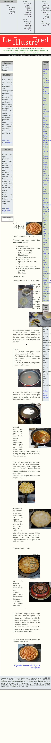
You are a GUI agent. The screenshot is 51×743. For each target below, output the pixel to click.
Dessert (46, 69)
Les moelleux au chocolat (46, 195)
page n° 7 (46, 25)
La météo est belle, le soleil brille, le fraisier (46, 233)
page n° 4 (46, 9)
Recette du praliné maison (45, 161)
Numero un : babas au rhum (46, 185)
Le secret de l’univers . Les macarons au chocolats (46, 79)
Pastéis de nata (45, 144)
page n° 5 (46, 12)
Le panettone (46, 115)
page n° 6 (46, 18)
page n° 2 (12, 13)
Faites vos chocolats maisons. (46, 246)
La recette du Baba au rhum (46, 93)
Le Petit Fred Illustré (25, 41)
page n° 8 (28, 5)
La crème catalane (45, 263)
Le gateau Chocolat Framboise (46, 175)
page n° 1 (12, 9)
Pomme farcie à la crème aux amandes (46, 211)
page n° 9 (28, 9)
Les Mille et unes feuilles (46, 255)
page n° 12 (28, 25)
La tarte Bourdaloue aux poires (46, 128)
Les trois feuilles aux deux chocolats (46, 105)
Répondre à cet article (23, 665)
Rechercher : (7, 217)
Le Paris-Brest (45, 120)
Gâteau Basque (45, 168)
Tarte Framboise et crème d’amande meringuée (46, 289)
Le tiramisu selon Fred (45, 221)
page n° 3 (46, 5)
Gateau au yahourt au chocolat (45, 151)
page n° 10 (28, 12)
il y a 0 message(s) (35, 666)
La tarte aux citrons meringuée (46, 270)
